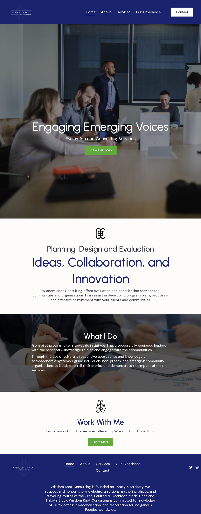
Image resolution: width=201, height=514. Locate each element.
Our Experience (148, 12)
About (106, 12)
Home (90, 12)
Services (123, 12)
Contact (102, 470)
